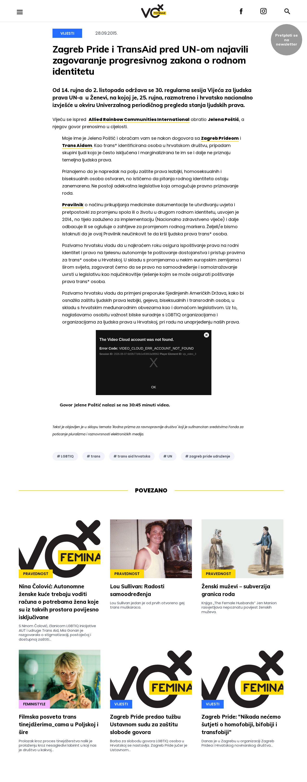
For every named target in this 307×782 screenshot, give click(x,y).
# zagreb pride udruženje (207, 456)
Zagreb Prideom (220, 138)
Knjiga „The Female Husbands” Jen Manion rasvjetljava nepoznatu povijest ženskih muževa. (239, 607)
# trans (93, 456)
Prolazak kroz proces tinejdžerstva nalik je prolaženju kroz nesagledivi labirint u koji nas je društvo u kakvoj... (58, 745)
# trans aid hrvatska (131, 456)
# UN (167, 456)
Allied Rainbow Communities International (139, 119)
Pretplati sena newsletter (286, 39)
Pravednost (35, 573)
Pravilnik (73, 205)
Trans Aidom (77, 145)
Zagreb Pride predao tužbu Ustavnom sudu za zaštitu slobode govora (145, 724)
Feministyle (34, 704)
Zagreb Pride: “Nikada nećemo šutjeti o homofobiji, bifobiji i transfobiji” (241, 724)
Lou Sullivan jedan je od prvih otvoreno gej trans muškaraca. (147, 605)
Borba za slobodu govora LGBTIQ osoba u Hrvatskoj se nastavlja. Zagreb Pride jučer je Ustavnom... (148, 745)
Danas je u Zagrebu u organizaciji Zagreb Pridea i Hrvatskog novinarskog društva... (238, 743)
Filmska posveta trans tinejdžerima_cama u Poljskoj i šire (58, 724)
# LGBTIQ (65, 456)
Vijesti (67, 33)
